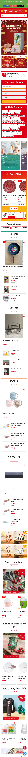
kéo (7, 111)
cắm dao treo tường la (17, 360)
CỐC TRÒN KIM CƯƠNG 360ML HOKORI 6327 (17, 444)
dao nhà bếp (17, 111)
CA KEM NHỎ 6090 (7, 612)
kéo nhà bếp (5, 113)
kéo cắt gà (5, 124)
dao (3, 111)
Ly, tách (14, 380)
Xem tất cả (11, 168)
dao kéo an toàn (6, 129)
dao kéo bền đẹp (15, 127)
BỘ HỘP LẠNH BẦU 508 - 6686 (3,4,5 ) (8, 738)
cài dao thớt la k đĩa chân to (10, 340)
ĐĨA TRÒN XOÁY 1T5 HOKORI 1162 (7, 677)
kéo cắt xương (12, 124)
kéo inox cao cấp (6, 127)
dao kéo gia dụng (15, 117)
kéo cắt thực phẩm (16, 120)
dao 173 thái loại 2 (16, 369)
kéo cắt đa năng (6, 117)
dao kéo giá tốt (14, 129)
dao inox (11, 113)
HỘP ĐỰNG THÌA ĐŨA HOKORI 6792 (12, 489)
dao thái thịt (5, 122)
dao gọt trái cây (20, 122)
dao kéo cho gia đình (16, 131)
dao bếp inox (5, 115)
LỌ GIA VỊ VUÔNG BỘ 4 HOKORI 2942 (17, 520)
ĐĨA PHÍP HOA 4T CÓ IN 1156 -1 (9, 196)
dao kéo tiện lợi (18, 133)
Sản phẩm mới (14, 224)
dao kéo (11, 111)
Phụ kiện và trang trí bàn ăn (14, 625)
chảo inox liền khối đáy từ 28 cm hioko (18, 277)
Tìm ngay (14, 101)
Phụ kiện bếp (14, 456)
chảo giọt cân (14, 286)
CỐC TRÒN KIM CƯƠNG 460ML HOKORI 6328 (17, 434)
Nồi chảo (14, 234)
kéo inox (17, 113)
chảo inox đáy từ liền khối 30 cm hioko (13, 266)
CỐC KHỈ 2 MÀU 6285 (8, 413)
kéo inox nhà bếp (13, 115)
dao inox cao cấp (20, 124)
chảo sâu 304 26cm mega (18, 296)
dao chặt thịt (12, 122)
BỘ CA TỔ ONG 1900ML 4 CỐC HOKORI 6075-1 (18, 424)
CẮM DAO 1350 (15, 350)
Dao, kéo (14, 307)
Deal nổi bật (14, 174)
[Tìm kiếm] (25, 15)
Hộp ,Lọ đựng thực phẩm (14, 688)
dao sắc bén (22, 115)
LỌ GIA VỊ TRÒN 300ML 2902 (17, 500)
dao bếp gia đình (6, 120)
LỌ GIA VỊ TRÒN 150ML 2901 (17, 510)
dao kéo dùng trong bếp (8, 133)
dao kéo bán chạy (6, 131)
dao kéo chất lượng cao (8, 136)
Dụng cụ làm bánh (14, 562)
